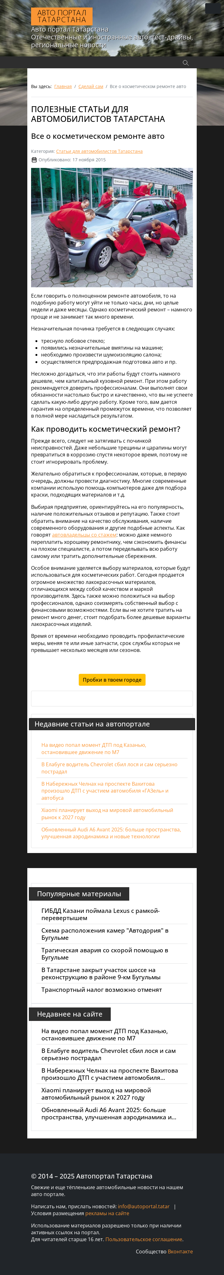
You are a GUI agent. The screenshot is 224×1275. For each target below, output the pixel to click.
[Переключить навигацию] (213, 8)
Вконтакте (180, 1251)
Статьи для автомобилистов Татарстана (99, 151)
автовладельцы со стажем (84, 534)
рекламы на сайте (107, 1213)
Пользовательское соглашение (143, 1239)
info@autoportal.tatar (144, 1206)
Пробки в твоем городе (112, 679)
